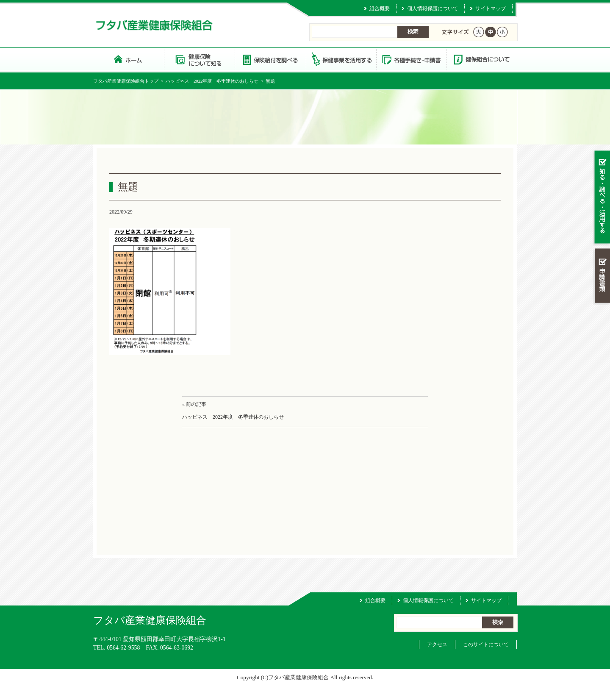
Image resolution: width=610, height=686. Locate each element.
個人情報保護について (432, 8)
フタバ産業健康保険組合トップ (125, 80)
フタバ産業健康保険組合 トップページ (128, 59)
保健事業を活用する (340, 59)
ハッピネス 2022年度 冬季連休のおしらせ (212, 80)
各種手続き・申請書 (411, 59)
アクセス (437, 644)
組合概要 (379, 8)
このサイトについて (486, 644)
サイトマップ (490, 8)
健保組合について (481, 59)
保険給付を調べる (270, 59)
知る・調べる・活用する (601, 198)
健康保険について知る (199, 59)
